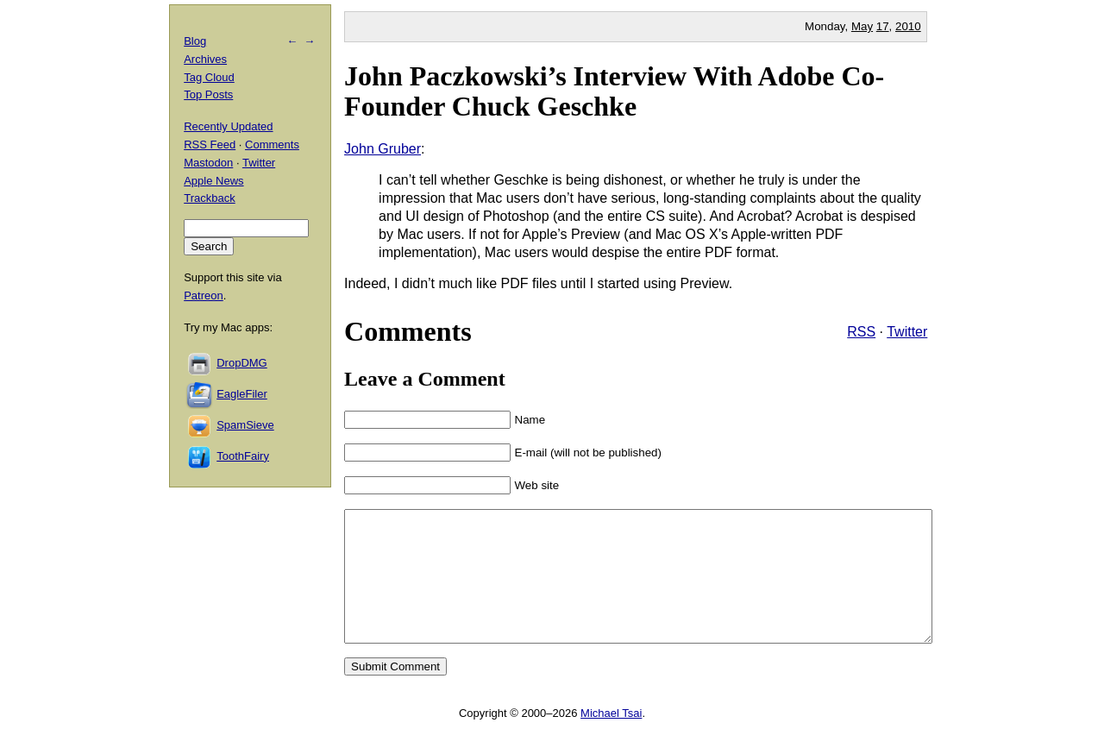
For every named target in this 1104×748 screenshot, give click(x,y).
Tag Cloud (209, 77)
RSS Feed (209, 144)
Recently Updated (228, 126)
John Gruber (382, 148)
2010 (908, 26)
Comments (272, 144)
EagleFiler (241, 393)
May (862, 26)
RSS (861, 331)
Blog (195, 41)
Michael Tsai (611, 738)
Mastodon (208, 162)
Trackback (209, 198)
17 (882, 26)
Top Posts (208, 94)
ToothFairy (242, 455)
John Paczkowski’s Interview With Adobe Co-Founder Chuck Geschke (614, 91)
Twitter (907, 331)
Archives (205, 59)
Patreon (203, 295)
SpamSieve (244, 424)
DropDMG (241, 362)
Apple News (213, 180)
